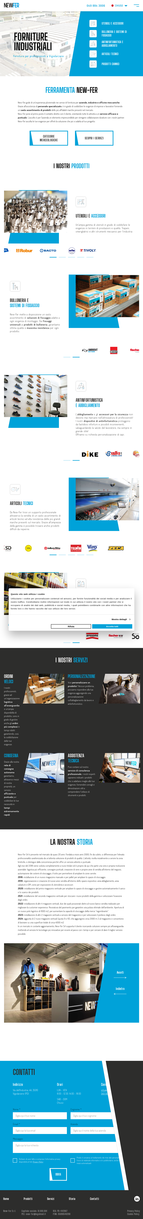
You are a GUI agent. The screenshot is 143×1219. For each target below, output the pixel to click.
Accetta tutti (112, 626)
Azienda (98, 1128)
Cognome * (98, 1113)
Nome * (40, 1113)
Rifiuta (71, 626)
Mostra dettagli (119, 619)
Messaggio (69, 1145)
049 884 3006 (96, 5)
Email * (40, 1128)
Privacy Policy (38, 1162)
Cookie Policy (133, 1214)
